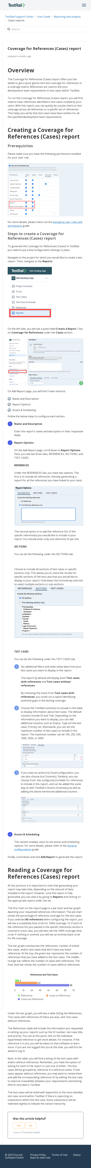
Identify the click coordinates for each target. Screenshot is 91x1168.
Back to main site (40, 1157)
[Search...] (45, 29)
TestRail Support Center (19, 16)
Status (77, 1155)
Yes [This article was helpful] (19, 1125)
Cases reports (16, 20)
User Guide (43, 16)
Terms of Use (60, 1155)
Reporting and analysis (67, 16)
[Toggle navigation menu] (84, 5)
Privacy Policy (38, 1155)
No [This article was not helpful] (30, 1125)
